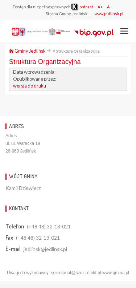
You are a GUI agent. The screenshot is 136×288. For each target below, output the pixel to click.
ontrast (82, 6)
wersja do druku (29, 86)
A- (109, 6)
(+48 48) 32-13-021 (49, 226)
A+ (100, 6)
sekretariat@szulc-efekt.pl (76, 272)
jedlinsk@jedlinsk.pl (45, 249)
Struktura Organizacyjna (78, 51)
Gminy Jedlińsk (27, 51)
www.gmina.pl (115, 272)
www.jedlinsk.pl (109, 13)
